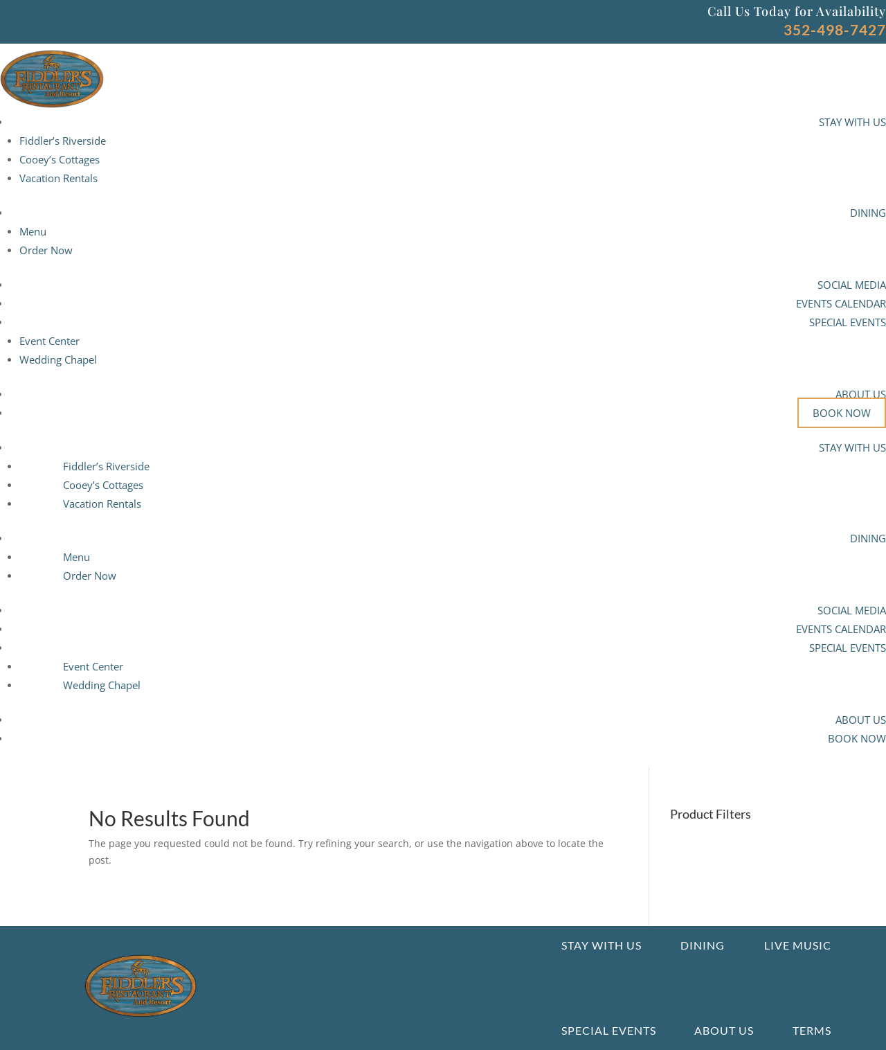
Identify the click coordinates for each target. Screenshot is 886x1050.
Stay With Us (601, 945)
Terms (812, 1030)
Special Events (608, 1030)
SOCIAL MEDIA (851, 285)
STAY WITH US (852, 122)
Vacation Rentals (58, 178)
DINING (868, 213)
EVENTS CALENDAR (841, 303)
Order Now (46, 250)
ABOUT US (860, 394)
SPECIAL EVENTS (847, 322)
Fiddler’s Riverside (62, 141)
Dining (702, 945)
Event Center (49, 341)
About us (724, 1030)
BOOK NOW (842, 413)
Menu (32, 231)
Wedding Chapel (58, 359)
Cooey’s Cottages (59, 159)
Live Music (797, 945)
